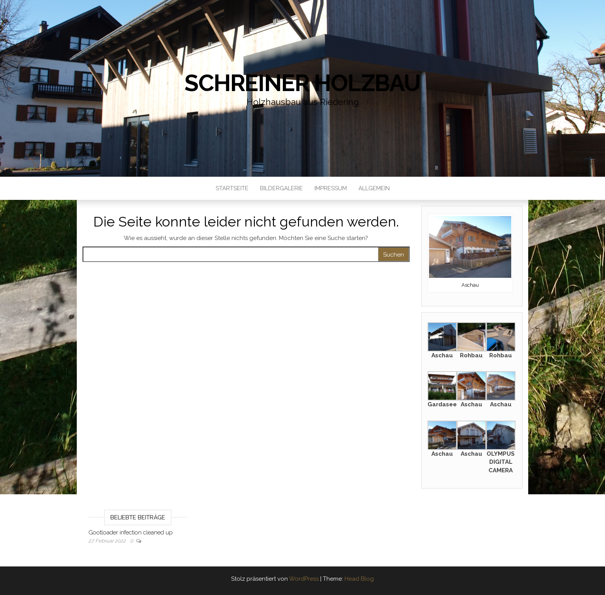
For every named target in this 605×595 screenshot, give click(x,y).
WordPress (304, 578)
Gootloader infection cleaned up (130, 532)
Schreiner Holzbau (302, 82)
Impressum (330, 188)
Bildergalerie (281, 188)
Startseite (232, 188)
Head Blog (359, 578)
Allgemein (374, 188)
